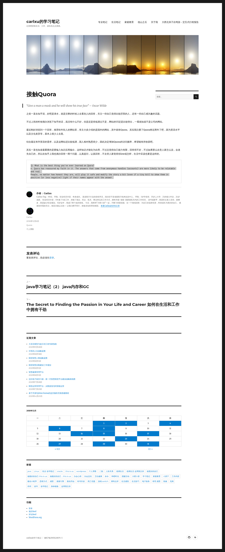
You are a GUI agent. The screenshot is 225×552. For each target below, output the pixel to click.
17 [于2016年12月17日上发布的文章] (148, 433)
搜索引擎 (60, 481)
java (29, 471)
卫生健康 (98, 476)
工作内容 (175, 476)
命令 (107, 476)
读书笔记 (44, 486)
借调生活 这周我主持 (135, 471)
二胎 (101, 471)
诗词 (29, 486)
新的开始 (70, 481)
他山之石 (142, 22)
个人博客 (30, 229)
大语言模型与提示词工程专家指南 (43, 344)
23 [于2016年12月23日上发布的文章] (126, 439)
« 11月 (57, 449)
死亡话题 (91, 481)
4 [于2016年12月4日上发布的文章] (170, 423)
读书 (36, 486)
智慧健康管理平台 (36, 372)
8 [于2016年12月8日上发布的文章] (103, 428)
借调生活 (120, 471)
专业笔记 (102, 22)
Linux (36, 471)
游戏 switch (103, 481)
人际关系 (109, 471)
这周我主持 (66, 486)
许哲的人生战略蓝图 (37, 351)
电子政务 (146, 481)
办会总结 (88, 476)
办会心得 (77, 476)
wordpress (81, 471)
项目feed (32, 511)
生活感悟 (125, 481)
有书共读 (81, 481)
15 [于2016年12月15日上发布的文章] (104, 433)
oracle (60, 471)
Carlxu (29, 217)
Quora (29, 225)
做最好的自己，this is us (60, 476)
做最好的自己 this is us (37, 476)
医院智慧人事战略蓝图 (38, 358)
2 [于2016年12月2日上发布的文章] (126, 423)
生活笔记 (116, 22)
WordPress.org (35, 517)
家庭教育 (129, 22)
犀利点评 (115, 481)
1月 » (150, 449)
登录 (51, 257)
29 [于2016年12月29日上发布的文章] (104, 444)
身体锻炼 (54, 486)
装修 (165, 481)
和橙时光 (115, 476)
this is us (70, 471)
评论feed (32, 514)
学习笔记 (146, 476)
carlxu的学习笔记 (42, 21)
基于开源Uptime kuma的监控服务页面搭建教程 (49, 393)
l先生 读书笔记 (48, 471)
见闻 (172, 481)
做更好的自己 (152, 471)
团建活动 (125, 476)
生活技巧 (135, 481)
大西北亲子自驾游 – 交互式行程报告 (180, 22)
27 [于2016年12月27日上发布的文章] (60, 444)
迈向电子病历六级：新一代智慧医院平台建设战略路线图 (52, 379)
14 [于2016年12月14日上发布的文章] (82, 433)
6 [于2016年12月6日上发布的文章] (59, 428)
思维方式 (43, 481)
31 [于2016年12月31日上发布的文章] (148, 444)
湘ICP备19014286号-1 (53, 538)
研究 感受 (156, 481)
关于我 (154, 22)
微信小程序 (32, 481)
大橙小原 (136, 476)
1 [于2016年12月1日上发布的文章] (103, 423)
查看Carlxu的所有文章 (110, 206)
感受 (52, 481)
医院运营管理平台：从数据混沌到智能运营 (46, 386)
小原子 (166, 476)
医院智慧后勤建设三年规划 (40, 365)
